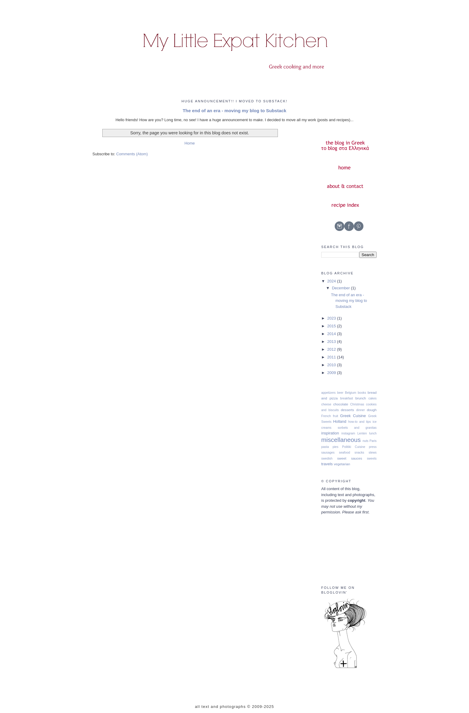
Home (190, 143)
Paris (373, 441)
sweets (372, 458)
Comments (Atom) (132, 154)
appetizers (328, 392)
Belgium (350, 392)
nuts (365, 441)
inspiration (330, 433)
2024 (332, 281)
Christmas (357, 404)
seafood (344, 452)
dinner (360, 410)
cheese (326, 404)
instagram (348, 433)
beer (340, 392)
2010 (332, 365)
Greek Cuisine (353, 415)
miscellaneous (341, 439)
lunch (373, 433)
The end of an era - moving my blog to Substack (234, 110)
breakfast (346, 398)
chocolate (340, 404)
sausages (327, 452)
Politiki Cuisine (353, 447)
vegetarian (342, 464)
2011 (332, 357)
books (362, 392)
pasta (325, 447)
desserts (347, 410)
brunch (360, 398)
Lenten (362, 433)
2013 (332, 341)
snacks (359, 452)
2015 (332, 326)
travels (327, 464)
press (373, 447)
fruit (335, 416)
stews (372, 452)
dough (372, 410)
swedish (327, 458)
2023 (332, 318)
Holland (339, 421)
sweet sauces (349, 458)
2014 (332, 334)
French (326, 416)
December (341, 288)
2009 (332, 372)
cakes (372, 398)
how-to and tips (359, 421)
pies (335, 447)
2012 (332, 349)
